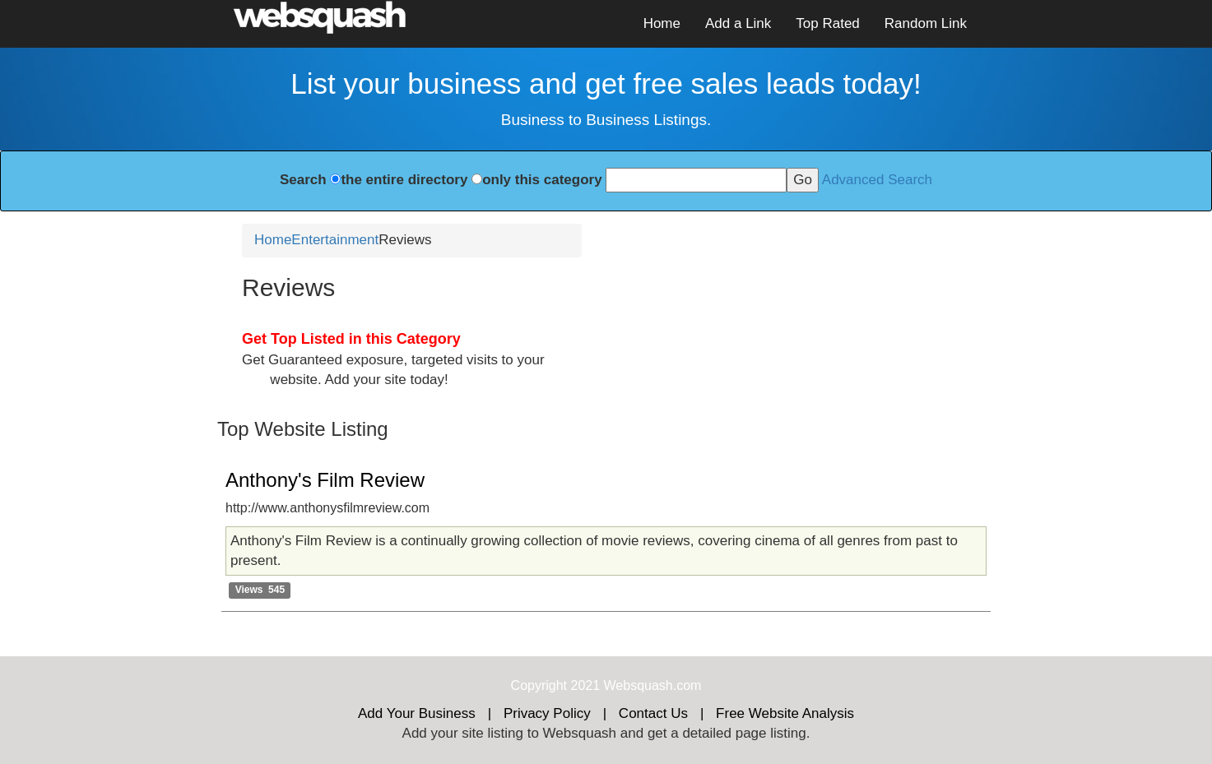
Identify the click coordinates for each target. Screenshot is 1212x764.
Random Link (926, 23)
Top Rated (828, 23)
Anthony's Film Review (325, 480)
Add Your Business (417, 713)
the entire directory (404, 180)
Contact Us (653, 713)
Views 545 (260, 589)
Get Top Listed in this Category (351, 339)
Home (661, 23)
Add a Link (738, 23)
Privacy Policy (547, 713)
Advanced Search (877, 180)
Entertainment (334, 240)
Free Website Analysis (785, 713)
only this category (541, 180)
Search (303, 180)
